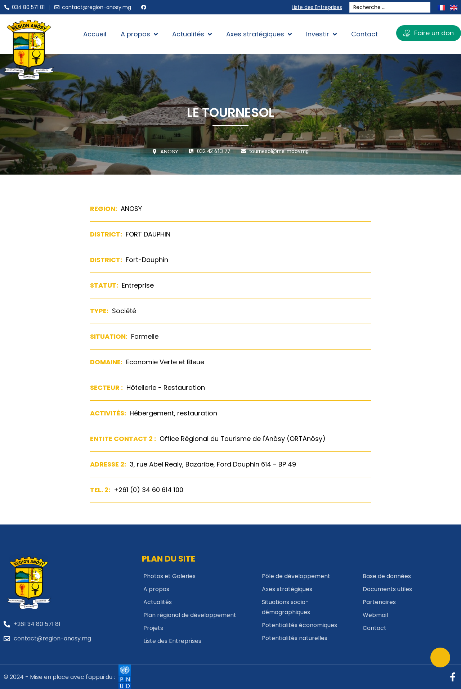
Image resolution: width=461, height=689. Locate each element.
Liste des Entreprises (318, 7)
